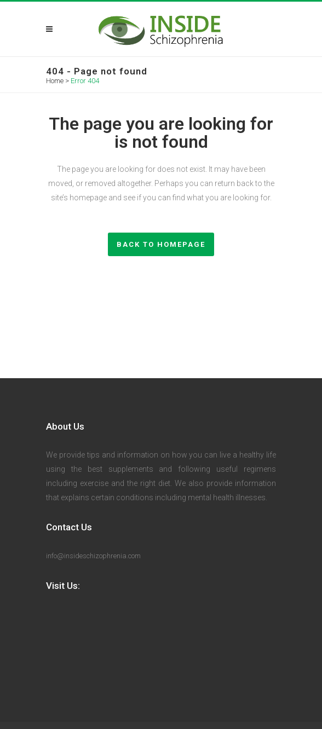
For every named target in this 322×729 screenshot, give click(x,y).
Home (55, 81)
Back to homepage (161, 244)
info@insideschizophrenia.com (93, 556)
